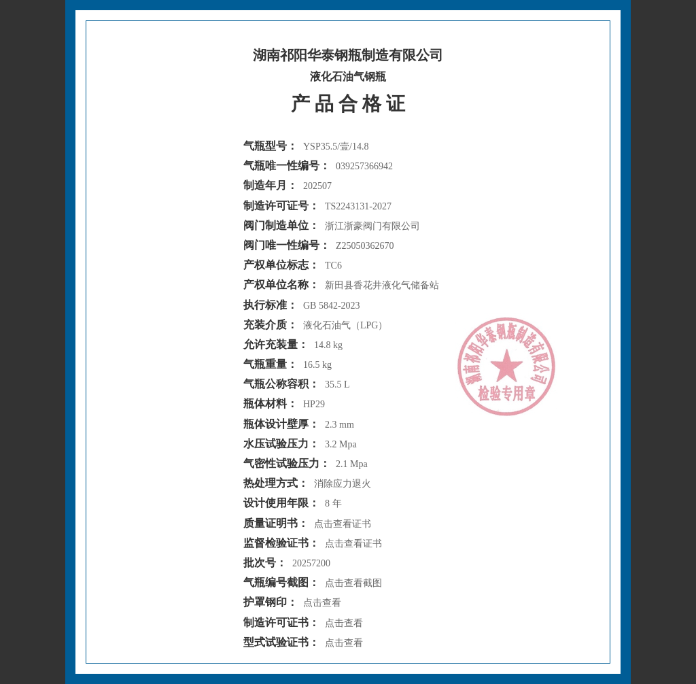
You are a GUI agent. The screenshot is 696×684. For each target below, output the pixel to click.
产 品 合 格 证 (348, 103)
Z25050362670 (365, 246)
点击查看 (322, 603)
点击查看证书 (342, 524)
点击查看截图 (353, 583)
